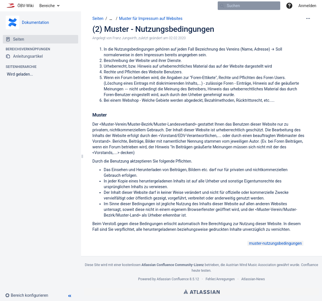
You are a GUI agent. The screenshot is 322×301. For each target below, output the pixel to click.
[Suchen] (222, 5)
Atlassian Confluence (173, 279)
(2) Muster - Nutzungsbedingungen (153, 29)
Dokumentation (35, 22)
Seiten (97, 18)
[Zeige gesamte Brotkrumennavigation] (111, 18)
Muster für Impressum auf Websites (150, 18)
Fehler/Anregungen (220, 279)
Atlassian (202, 291)
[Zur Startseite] (20, 5)
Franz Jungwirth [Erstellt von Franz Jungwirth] (125, 38)
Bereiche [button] (47, 5)
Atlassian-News (253, 279)
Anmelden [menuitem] (307, 5)
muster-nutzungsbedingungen (275, 243)
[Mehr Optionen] (308, 18)
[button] (289, 5)
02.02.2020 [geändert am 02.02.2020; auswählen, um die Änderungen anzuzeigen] (177, 38)
